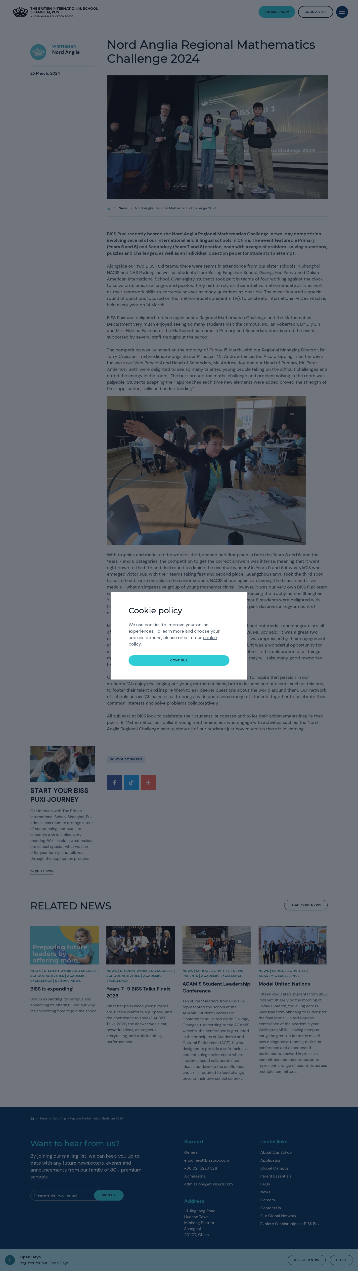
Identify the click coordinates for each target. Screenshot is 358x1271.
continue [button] (179, 660)
